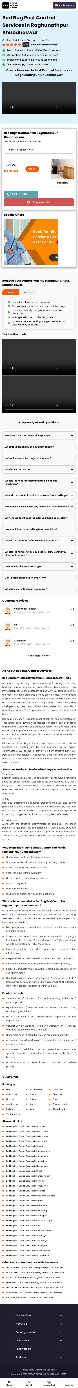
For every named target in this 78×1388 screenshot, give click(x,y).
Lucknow (10, 1109)
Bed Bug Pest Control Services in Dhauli (24, 1171)
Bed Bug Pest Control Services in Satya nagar (27, 1156)
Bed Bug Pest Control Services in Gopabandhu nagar (30, 1195)
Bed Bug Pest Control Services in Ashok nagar (27, 1240)
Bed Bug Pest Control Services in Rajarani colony (28, 1230)
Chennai (34, 1094)
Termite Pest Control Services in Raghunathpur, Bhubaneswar (34, 1287)
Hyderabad (11, 1094)
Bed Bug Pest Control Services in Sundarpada (27, 1141)
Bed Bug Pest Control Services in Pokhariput (26, 1215)
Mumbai (10, 1099)
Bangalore (57, 1089)
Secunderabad (60, 1104)
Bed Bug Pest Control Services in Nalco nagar (27, 1166)
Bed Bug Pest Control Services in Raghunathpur (28, 1151)
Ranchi (9, 1089)
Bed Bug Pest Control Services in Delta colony (27, 1131)
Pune (55, 1099)
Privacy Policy (27, 1369)
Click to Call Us (18, 194)
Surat (32, 1109)
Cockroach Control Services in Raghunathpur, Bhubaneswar (34, 1277)
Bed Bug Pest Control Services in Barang (24, 1200)
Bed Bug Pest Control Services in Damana (25, 1126)
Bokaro (33, 1104)
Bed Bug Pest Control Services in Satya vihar (26, 1161)
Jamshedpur (12, 1104)
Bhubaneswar (36, 1089)
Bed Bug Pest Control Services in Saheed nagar (28, 1176)
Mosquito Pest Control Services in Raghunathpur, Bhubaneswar (35, 1272)
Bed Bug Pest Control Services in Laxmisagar (26, 1235)
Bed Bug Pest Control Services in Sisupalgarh (26, 1245)
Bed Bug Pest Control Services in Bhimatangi (26, 1210)
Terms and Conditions (46, 1369)
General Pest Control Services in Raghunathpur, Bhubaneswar (34, 1267)
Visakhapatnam (13, 1114)
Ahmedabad (59, 1109)
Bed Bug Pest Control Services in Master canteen (28, 1250)
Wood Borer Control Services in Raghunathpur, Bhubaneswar (34, 1292)
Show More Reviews (39, 655)
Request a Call (41, 202)
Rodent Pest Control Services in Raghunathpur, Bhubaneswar (34, 1282)
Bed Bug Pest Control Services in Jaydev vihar (27, 1186)
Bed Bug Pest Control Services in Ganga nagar (27, 1255)
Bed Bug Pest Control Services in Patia (23, 1225)
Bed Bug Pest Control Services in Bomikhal (25, 1181)
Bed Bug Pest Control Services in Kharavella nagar (29, 1220)
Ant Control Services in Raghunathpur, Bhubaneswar (30, 1297)
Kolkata (33, 1099)
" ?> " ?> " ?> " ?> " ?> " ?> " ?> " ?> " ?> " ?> (39, 150)
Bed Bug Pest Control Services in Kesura (24, 1146)
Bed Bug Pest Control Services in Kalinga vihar (27, 1136)
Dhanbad (57, 1094)
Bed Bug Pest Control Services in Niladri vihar (26, 1205)
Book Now (63, 183)
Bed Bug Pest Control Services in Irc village (25, 1190)
